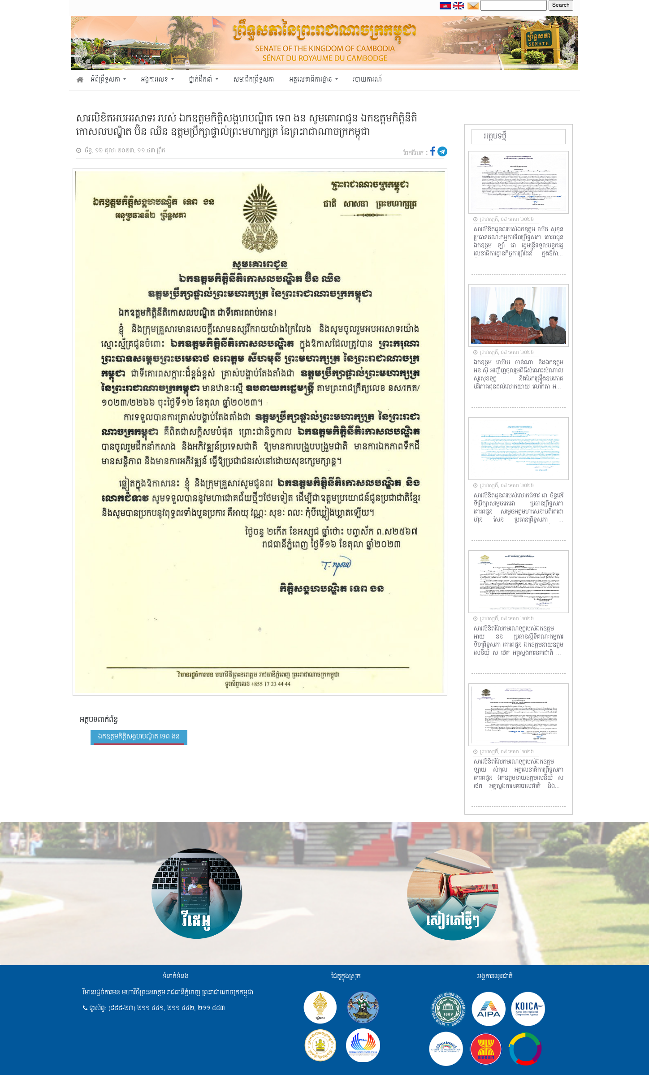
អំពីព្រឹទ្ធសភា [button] (106, 80)
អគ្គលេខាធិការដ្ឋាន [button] (311, 80)
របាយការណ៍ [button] (367, 80)
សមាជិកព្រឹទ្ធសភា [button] (254, 80)
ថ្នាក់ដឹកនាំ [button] (201, 80)
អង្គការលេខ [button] (155, 80)
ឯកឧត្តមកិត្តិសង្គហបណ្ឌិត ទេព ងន (139, 736)
